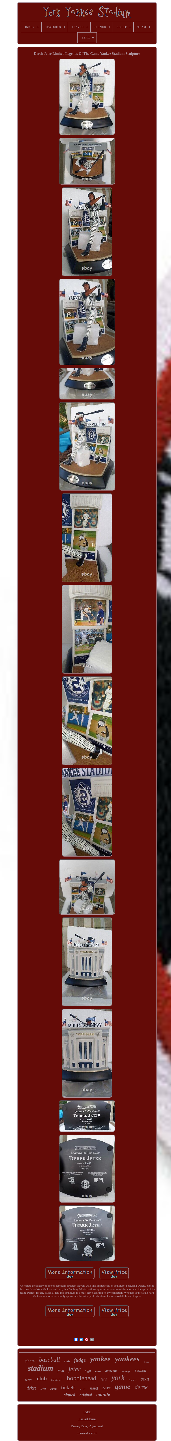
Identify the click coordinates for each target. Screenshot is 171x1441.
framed (132, 1380)
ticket (31, 1388)
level (43, 1388)
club (42, 1378)
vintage (126, 1371)
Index (87, 1412)
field (104, 1380)
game (122, 1386)
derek (141, 1387)
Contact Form (87, 1419)
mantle (103, 1394)
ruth (67, 1361)
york (118, 1378)
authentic (111, 1371)
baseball (49, 1359)
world (98, 1371)
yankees (127, 1359)
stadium (40, 1368)
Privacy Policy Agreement (87, 1426)
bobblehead (81, 1378)
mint (83, 1389)
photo (30, 1361)
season (140, 1370)
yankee (100, 1359)
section (56, 1379)
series (28, 1380)
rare (106, 1387)
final (61, 1371)
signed (69, 1394)
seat (145, 1379)
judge (80, 1360)
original (86, 1395)
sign (88, 1371)
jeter (75, 1369)
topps (146, 1362)
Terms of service (87, 1433)
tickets (68, 1387)
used (94, 1388)
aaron (53, 1388)
